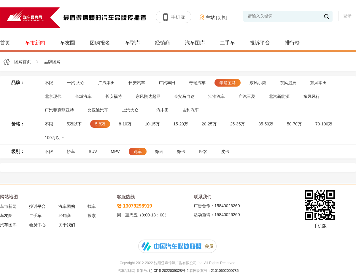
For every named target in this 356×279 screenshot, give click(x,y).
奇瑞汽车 (197, 82)
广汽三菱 (247, 96)
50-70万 (294, 124)
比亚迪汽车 (98, 110)
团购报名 (100, 43)
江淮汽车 (216, 96)
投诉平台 (260, 43)
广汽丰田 (167, 82)
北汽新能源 (279, 96)
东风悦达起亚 (148, 96)
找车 (92, 206)
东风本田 (318, 82)
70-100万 (324, 124)
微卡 (181, 151)
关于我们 (66, 224)
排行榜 (292, 43)
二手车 (227, 43)
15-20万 (180, 124)
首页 (5, 43)
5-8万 (100, 124)
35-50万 (265, 124)
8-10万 (125, 124)
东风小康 (257, 82)
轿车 (71, 151)
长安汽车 (136, 82)
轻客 (203, 151)
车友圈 (67, 43)
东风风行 (311, 96)
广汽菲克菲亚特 (59, 110)
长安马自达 (184, 96)
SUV (93, 151)
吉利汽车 (190, 110)
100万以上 (54, 137)
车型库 (132, 43)
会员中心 (37, 224)
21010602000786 (225, 271)
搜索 (92, 215)
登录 (347, 15)
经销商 (162, 43)
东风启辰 (288, 82)
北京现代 (53, 96)
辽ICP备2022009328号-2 (168, 271)
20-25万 (209, 124)
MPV (115, 151)
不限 (49, 82)
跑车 (138, 151)
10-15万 (152, 124)
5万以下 (74, 124)
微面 (159, 151)
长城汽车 (83, 96)
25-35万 (237, 124)
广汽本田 (106, 82)
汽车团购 (66, 206)
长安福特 (113, 96)
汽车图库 (195, 43)
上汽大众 (130, 110)
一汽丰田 (160, 110)
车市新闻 (35, 43)
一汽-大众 (76, 82)
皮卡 (225, 151)
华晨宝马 (227, 82)
